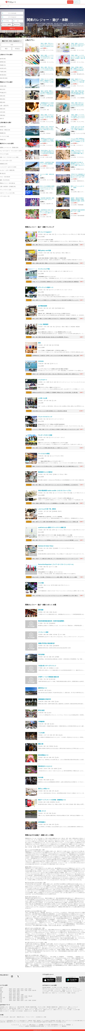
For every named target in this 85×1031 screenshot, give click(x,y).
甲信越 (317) (3, 92)
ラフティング (76, 991)
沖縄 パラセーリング (71, 1008)
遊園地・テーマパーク (67, 990)
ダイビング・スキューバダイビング (63, 988)
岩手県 (14, 989)
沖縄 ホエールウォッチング (18, 1009)
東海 (1, 994)
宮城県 (18, 989)
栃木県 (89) (3, 58)
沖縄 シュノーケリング (73, 1007)
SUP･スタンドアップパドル (48, 988)
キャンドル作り (45, 991)
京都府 (14, 996)
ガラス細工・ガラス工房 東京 (16, 1011)
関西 (1, 996)
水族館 (68, 992)
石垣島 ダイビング (63, 1007)
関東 (1, 990)
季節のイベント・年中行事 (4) (7, 183)
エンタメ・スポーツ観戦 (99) (7, 170)
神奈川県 (34, 990)
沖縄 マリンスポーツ (4, 1011)
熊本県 (22, 1000)
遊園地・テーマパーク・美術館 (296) (9, 147)
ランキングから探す (4, 1017)
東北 (1, 989)
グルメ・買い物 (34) (5, 176)
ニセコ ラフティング (43, 1008)
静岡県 (10, 994)
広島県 (22, 997)
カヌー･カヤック (72, 987)
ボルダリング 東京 (41, 1007)
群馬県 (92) (3, 62)
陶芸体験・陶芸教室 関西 (31, 1007)
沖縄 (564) (2, 115)
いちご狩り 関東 (76, 1009)
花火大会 (73, 992)
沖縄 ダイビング (12, 1007)
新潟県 (18, 991)
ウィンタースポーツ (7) (6, 160)
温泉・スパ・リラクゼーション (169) (9, 157)
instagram (12, 976)
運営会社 (64, 1026)
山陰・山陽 (2, 997)
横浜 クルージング (62, 1008)
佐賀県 (14, 1000)
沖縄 (1, 1001)
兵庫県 (22, 996)
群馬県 (14, 990)
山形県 (25, 989)
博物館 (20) (3, 139)
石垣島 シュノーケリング (22, 1008)
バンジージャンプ (62, 992)
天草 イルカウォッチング (5, 1009)
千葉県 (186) (3, 71)
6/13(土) (17, 48)
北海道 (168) (3, 86)
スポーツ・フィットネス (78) (7, 193)
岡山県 (18, 997)
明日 (6, 48)
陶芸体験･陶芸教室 (46, 987)
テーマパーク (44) (4, 136)
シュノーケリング (76, 988)
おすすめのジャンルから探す (49, 985)
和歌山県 (30, 996)
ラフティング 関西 (67, 1009)
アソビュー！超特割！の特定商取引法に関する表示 (31, 1026)
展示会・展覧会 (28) (5, 129)
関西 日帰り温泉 (12, 1008)
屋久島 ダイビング (4, 1008)
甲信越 (1, 991)
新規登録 (70, 2)
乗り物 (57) (3, 173)
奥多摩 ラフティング (29, 1009)
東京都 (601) (3, 75)
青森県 (10, 989)
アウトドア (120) (4, 154)
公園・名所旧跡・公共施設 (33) (8, 186)
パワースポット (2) (4, 196)
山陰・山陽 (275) (4, 105)
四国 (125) (2, 108)
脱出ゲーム (54, 992)
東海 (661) (2, 99)
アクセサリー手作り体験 (47, 990)
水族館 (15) (3, 126)
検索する (12, 28)
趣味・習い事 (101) (5, 180)
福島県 (29, 989)
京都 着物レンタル (4, 1007)
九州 (1, 1000)
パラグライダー (57, 990)
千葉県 (25, 990)
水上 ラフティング (53, 1008)
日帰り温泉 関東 (20, 1007)
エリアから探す (4, 985)
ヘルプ (24, 1024)
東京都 (29, 990)
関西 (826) (2, 102)
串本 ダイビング (38, 1009)
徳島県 (10, 999)
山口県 (25, 997)
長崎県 (18, 1000)
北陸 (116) (2, 95)
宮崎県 (29, 1000)
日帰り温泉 (65, 987)
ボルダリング (69, 991)
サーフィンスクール (77, 990)
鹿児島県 (34, 1000)
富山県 (10, 993)
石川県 (14, 993)
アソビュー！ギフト (30, 1017)
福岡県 (10, 1000)
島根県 (14, 997)
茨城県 (18, 990)
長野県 (14, 991)
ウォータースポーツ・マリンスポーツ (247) (11, 150)
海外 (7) (2, 118)
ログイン (76, 2)
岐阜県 (14, 994)
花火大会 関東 (42, 1011)
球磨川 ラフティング (57, 1009)
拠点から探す (13, 1017)
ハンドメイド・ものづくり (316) (8, 167)
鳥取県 (10, 997)
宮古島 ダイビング (28, 1011)
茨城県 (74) (3, 65)
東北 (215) (2, 89)
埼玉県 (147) (3, 68)
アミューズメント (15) (5, 189)
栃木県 (10, 990)
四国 (1, 999)
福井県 (18, 993)
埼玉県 (22, 990)
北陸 (1, 993)
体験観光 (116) (3, 163)
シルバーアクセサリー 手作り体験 (57, 991)
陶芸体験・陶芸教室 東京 (52, 1007)
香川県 (14, 999)
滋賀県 (10, 996)
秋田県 (22, 989)
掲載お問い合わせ (20, 1017)
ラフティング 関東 (33, 1008)
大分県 (25, 1000)
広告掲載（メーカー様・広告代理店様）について (51, 1024)
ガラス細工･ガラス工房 (57, 987)
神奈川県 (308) (3, 78)
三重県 (22, 994)
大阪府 (18, 996)
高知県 (22, 999)
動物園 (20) (3, 133)
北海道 (1, 987)
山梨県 (10, 991)
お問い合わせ (32, 1024)
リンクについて (15, 1024)
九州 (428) (2, 112)
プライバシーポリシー (52, 1026)
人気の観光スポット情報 (41, 1017)
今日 (12, 44)
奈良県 (25, 996)
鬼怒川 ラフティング (47, 1009)
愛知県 (18, 994)
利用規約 (68, 1024)
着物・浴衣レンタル (46, 992)
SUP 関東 (35, 1011)
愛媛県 (18, 999)
